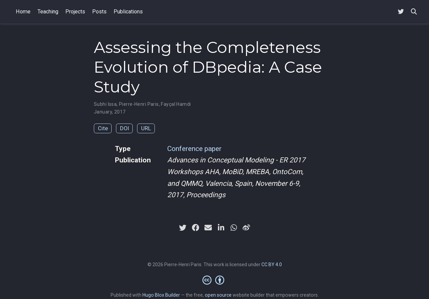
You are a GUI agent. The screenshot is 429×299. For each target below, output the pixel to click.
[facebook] (195, 228)
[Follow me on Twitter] (401, 12)
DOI (124, 128)
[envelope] (208, 228)
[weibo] (246, 228)
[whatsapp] (234, 228)
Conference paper (194, 149)
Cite (103, 128)
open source (218, 295)
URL (146, 128)
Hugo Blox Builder (161, 295)
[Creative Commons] (214, 280)
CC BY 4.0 (271, 264)
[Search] (414, 12)
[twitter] (183, 228)
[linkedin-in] (221, 228)
